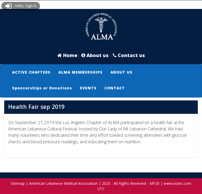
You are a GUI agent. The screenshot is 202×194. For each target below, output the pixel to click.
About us (95, 55)
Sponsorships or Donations (42, 87)
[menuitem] (31, 72)
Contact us (129, 55)
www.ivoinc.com (177, 183)
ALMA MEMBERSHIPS (80, 72)
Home (67, 55)
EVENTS (88, 87)
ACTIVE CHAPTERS (31, 72)
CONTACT (114, 87)
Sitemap (18, 183)
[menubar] (101, 80)
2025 (106, 183)
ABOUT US (121, 72)
